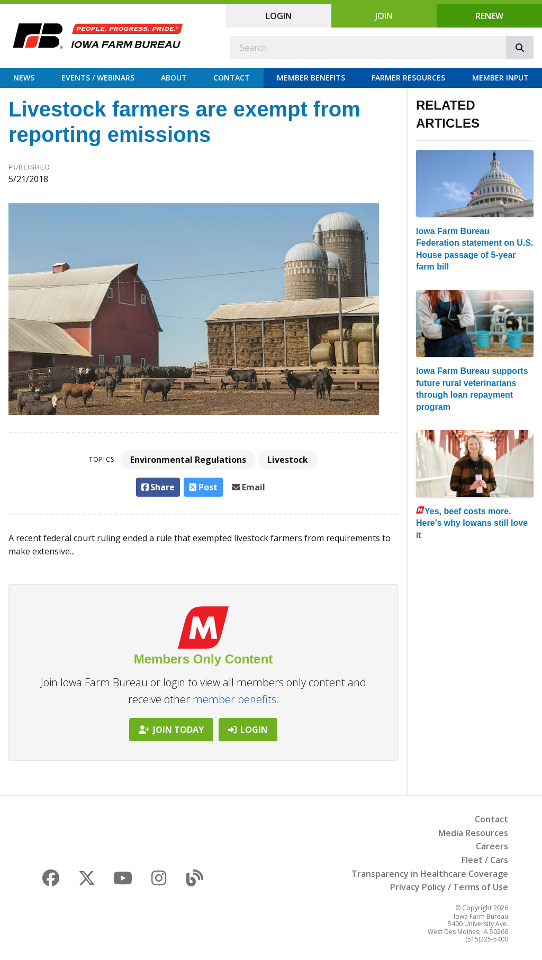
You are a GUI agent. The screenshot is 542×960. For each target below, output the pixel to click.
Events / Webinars (97, 78)
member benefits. (236, 699)
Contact (231, 78)
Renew (489, 16)
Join (384, 16)
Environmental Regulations (188, 459)
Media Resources (473, 833)
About (174, 78)
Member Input (500, 78)
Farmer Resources (408, 78)
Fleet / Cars (485, 860)
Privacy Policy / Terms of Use (449, 887)
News (23, 78)
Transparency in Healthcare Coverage (429, 874)
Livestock (287, 459)
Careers (492, 846)
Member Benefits (311, 78)
